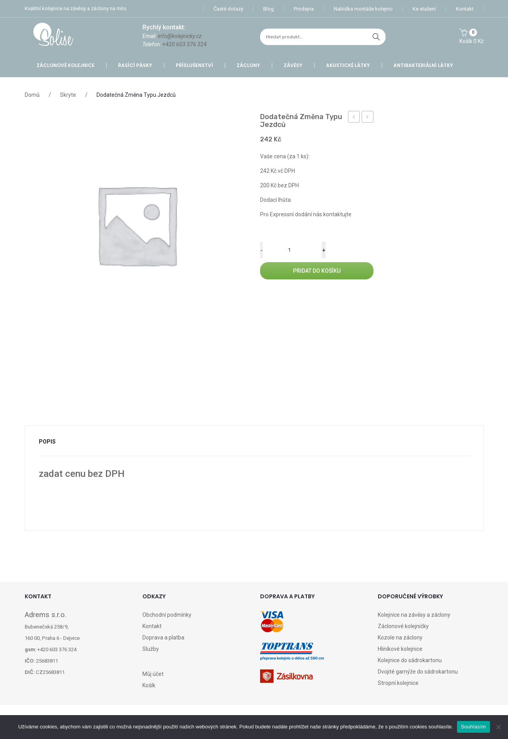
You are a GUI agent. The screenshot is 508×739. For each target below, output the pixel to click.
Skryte (68, 95)
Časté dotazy (228, 8)
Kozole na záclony (400, 637)
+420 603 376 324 (184, 44)
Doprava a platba (163, 637)
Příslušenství (194, 65)
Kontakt (464, 8)
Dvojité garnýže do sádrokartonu (418, 671)
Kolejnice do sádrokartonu (410, 660)
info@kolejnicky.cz (180, 36)
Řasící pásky (135, 65)
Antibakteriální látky (423, 65)
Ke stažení (424, 8)
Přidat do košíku (316, 271)
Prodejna (304, 8)
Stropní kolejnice (398, 683)
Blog (268, 8)
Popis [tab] (47, 441)
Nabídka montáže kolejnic (363, 8)
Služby (150, 649)
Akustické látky (348, 65)
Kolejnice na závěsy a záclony (414, 615)
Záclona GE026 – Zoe (367, 118)
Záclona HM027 (354, 118)
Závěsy (293, 65)
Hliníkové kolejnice (400, 649)
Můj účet (153, 674)
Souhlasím (473, 727)
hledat (376, 37)
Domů (32, 95)
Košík (148, 685)
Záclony (248, 65)
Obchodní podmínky (166, 615)
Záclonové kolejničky (403, 626)
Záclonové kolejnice (65, 65)
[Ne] (498, 727)
